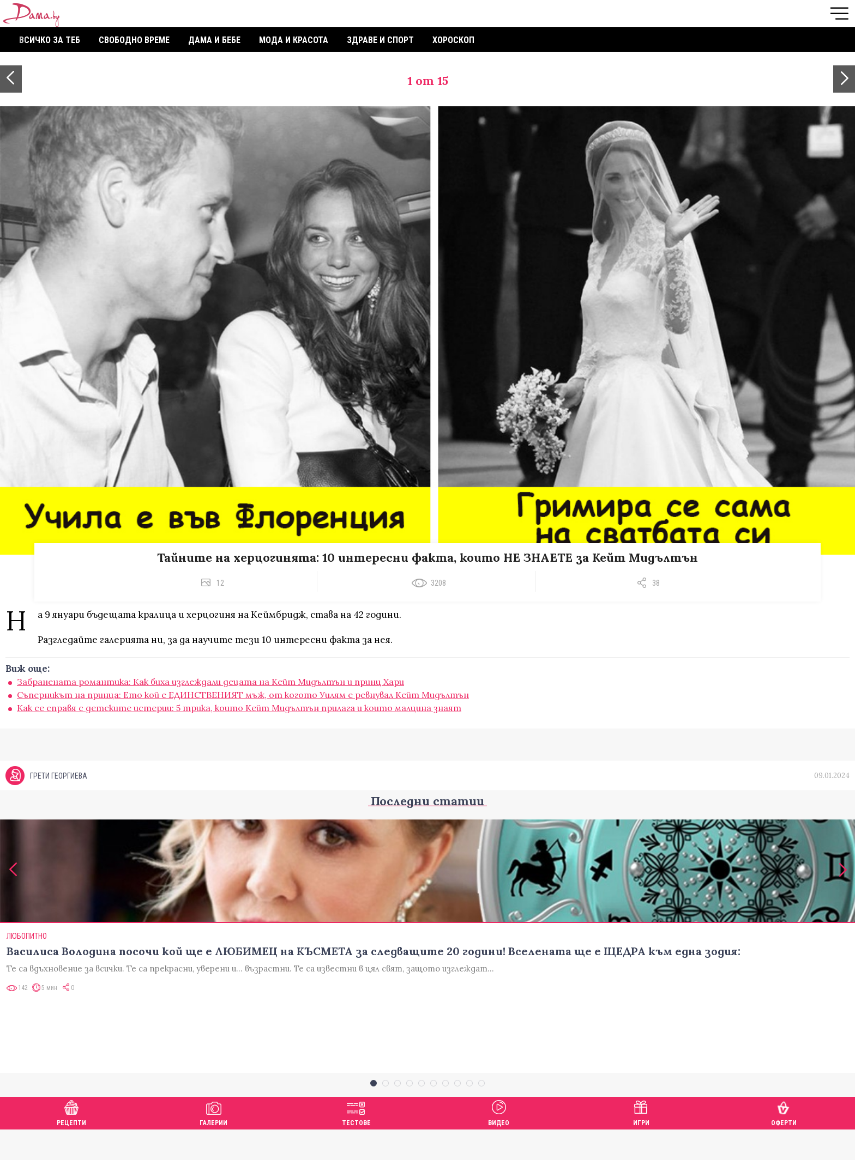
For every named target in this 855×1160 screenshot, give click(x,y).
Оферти (784, 1142)
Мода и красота (293, 40)
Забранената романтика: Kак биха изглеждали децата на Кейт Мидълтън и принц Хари (210, 681)
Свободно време (134, 40)
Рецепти (71, 1142)
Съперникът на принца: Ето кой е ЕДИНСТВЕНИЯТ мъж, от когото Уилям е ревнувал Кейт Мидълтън (243, 694)
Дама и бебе (214, 40)
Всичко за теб (49, 40)
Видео (498, 1142)
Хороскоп (453, 40)
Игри (641, 1142)
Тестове (356, 1142)
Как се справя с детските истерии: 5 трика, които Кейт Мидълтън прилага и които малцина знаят (239, 707)
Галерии (213, 1142)
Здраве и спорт (380, 40)
